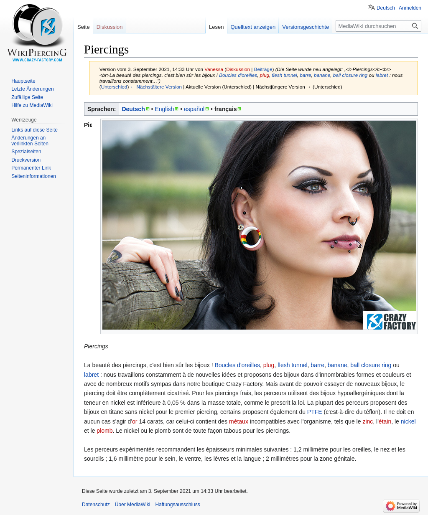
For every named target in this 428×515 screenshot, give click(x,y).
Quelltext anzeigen (253, 27)
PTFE (314, 411)
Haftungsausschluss (177, 504)
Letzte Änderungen (32, 89)
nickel (408, 421)
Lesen (216, 27)
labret (382, 75)
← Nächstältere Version (156, 86)
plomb (104, 430)
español (194, 109)
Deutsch (133, 109)
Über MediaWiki (132, 504)
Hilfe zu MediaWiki (32, 105)
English (164, 109)
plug (264, 75)
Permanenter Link (31, 168)
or (134, 421)
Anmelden (410, 8)
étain (385, 421)
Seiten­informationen (33, 176)
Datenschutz (96, 504)
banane (322, 75)
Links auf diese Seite (34, 130)
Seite (83, 27)
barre (305, 75)
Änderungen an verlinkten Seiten (29, 141)
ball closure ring (350, 75)
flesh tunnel (284, 75)
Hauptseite (23, 81)
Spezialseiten (26, 152)
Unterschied (114, 86)
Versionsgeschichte (305, 27)
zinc (367, 421)
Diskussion (238, 69)
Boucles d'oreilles (238, 75)
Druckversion (26, 160)
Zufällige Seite (27, 97)
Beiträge (263, 69)
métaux (238, 421)
